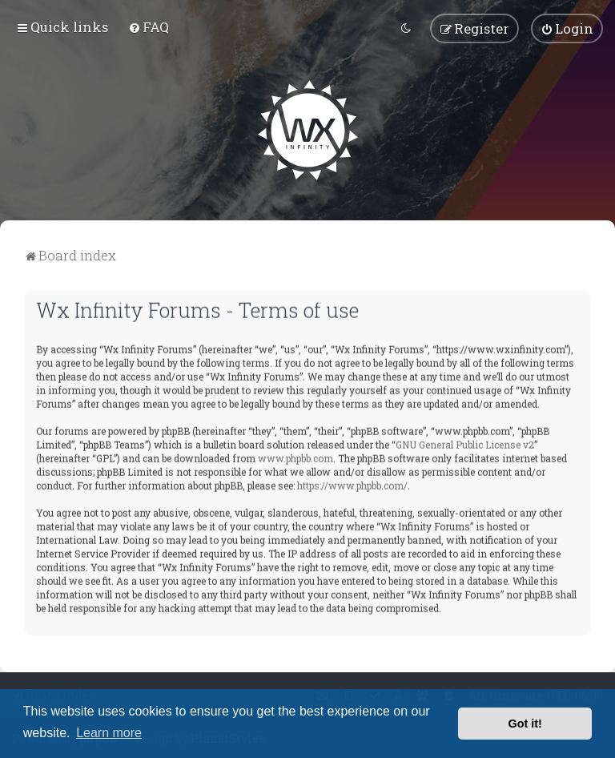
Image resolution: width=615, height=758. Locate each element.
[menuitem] (148, 26)
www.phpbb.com (295, 456)
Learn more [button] (109, 733)
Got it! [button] (525, 723)
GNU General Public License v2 (465, 442)
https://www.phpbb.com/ (352, 483)
